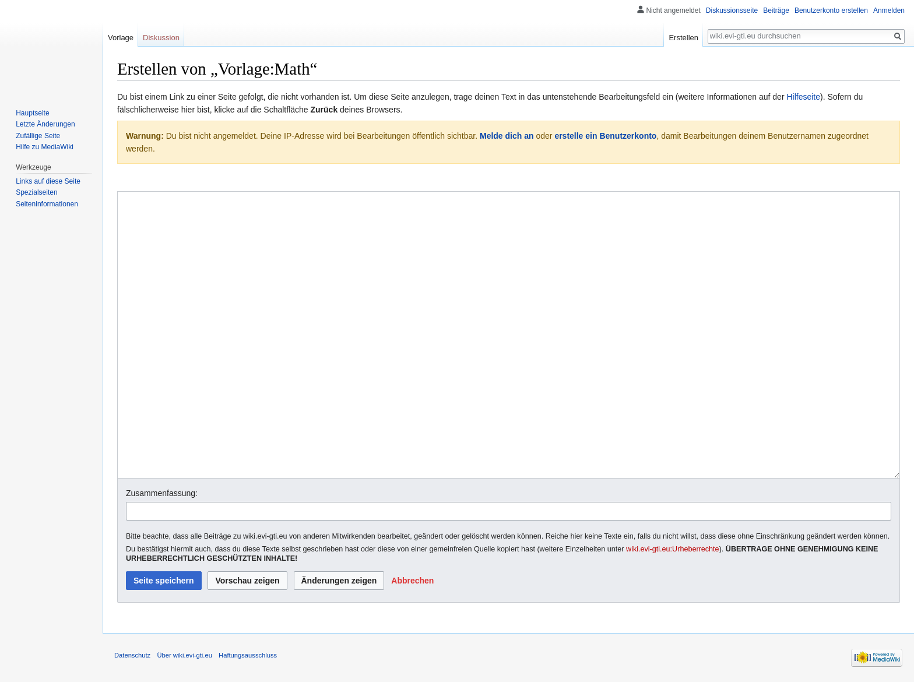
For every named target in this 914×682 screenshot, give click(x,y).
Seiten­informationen (47, 204)
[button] (412, 580)
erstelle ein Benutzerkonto (605, 135)
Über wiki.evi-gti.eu (184, 655)
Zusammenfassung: (162, 493)
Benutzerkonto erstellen (831, 10)
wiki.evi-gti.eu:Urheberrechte (672, 549)
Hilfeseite (803, 96)
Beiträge (776, 10)
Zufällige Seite (38, 136)
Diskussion (161, 37)
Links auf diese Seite (48, 181)
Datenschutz (132, 655)
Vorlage (120, 37)
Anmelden (889, 10)
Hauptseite (32, 113)
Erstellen (683, 37)
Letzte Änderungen (45, 124)
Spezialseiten (36, 192)
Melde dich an (507, 135)
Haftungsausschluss (248, 655)
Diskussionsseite (732, 10)
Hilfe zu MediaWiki (44, 147)
